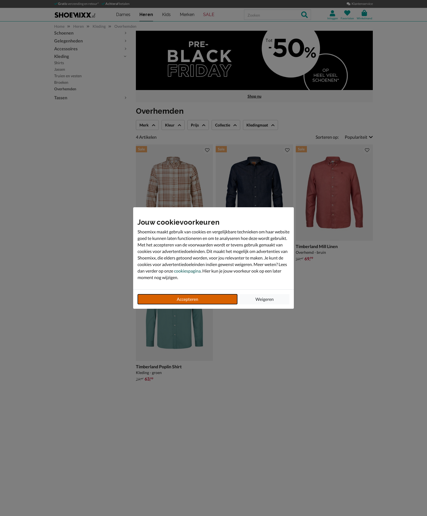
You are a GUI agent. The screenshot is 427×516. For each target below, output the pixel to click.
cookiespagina (187, 270)
